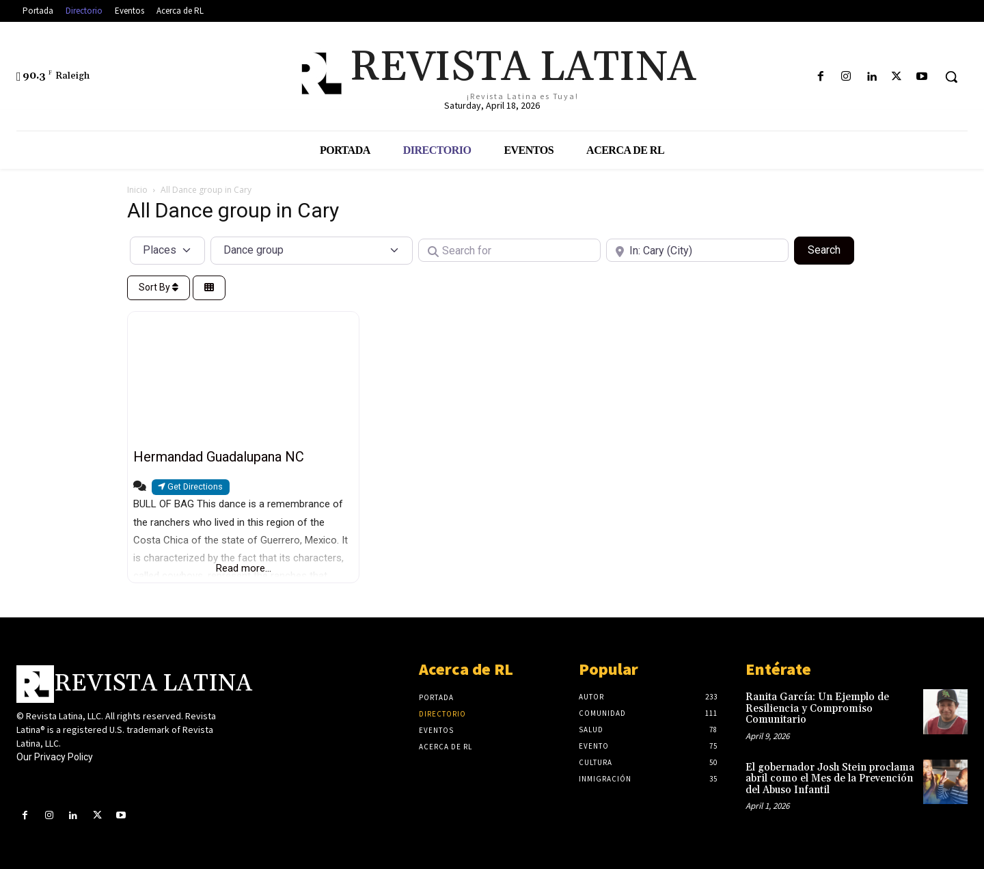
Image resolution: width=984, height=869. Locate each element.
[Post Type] (167, 250)
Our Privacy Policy (54, 756)
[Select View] (209, 288)
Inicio (137, 190)
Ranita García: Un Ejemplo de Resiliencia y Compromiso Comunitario (817, 708)
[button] (951, 76)
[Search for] (509, 250)
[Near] (697, 250)
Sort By (158, 287)
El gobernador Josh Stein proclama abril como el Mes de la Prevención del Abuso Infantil (830, 779)
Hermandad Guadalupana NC (218, 457)
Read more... (243, 568)
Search (831, 248)
